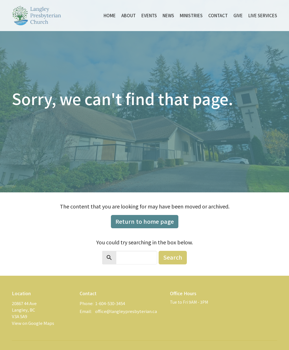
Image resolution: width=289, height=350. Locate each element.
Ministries (191, 15)
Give (238, 15)
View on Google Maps (33, 323)
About (128, 15)
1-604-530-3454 (110, 303)
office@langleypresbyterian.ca (126, 311)
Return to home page (144, 221)
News (168, 15)
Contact (218, 15)
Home (110, 15)
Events (149, 15)
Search (172, 257)
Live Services (262, 15)
